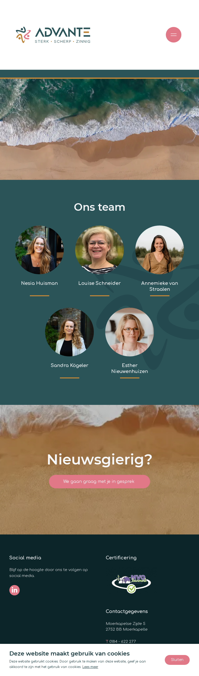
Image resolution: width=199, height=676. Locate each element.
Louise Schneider (99, 283)
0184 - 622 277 (122, 641)
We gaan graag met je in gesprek (99, 481)
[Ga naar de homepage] (53, 35)
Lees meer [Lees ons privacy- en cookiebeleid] (90, 667)
